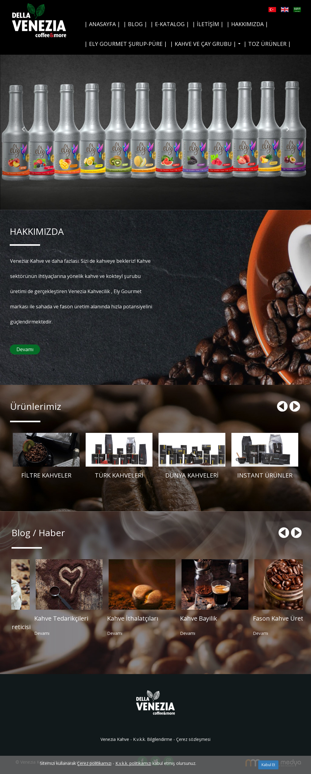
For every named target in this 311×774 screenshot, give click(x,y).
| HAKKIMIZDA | (247, 24)
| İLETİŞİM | (208, 24)
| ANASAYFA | (102, 24)
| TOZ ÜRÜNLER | (267, 43)
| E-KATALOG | (169, 24)
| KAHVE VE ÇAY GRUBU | (206, 45)
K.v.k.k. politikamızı (133, 763)
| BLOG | (135, 24)
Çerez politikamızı (94, 763)
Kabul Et (268, 764)
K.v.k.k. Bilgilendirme (152, 739)
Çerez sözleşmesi (193, 739)
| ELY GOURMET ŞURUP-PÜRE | (125, 43)
